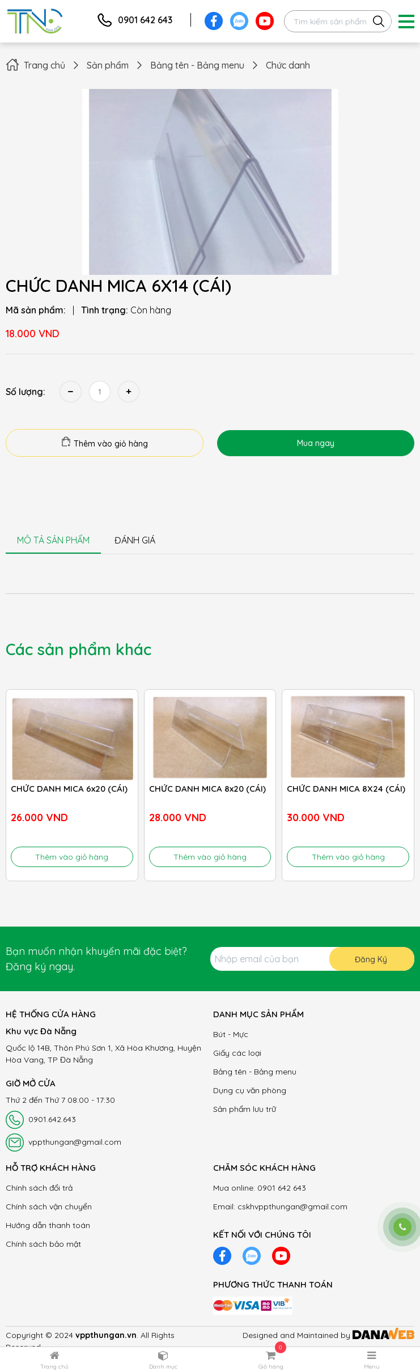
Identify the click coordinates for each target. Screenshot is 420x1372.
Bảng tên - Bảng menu (197, 65)
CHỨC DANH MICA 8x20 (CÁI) (207, 788)
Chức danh (288, 65)
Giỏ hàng (270, 1366)
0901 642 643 (145, 20)
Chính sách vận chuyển (49, 1206)
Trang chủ (44, 65)
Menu (372, 1366)
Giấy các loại (237, 1053)
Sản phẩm (108, 65)
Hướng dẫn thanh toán (48, 1225)
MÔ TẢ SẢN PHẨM (53, 540)
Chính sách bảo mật (43, 1244)
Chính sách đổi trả (39, 1188)
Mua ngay (315, 443)
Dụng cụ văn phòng (249, 1090)
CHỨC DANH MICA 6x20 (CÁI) (69, 788)
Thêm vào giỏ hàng (104, 442)
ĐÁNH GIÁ (134, 540)
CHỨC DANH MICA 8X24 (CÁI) (346, 788)
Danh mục (163, 1366)
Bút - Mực (230, 1034)
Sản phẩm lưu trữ (244, 1109)
